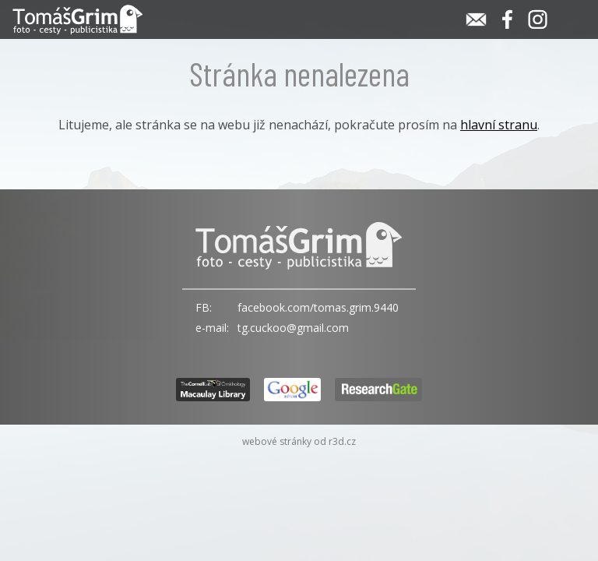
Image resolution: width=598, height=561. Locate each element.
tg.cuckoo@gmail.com (293, 327)
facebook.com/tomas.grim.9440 (318, 307)
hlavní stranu (498, 124)
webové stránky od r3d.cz (299, 441)
